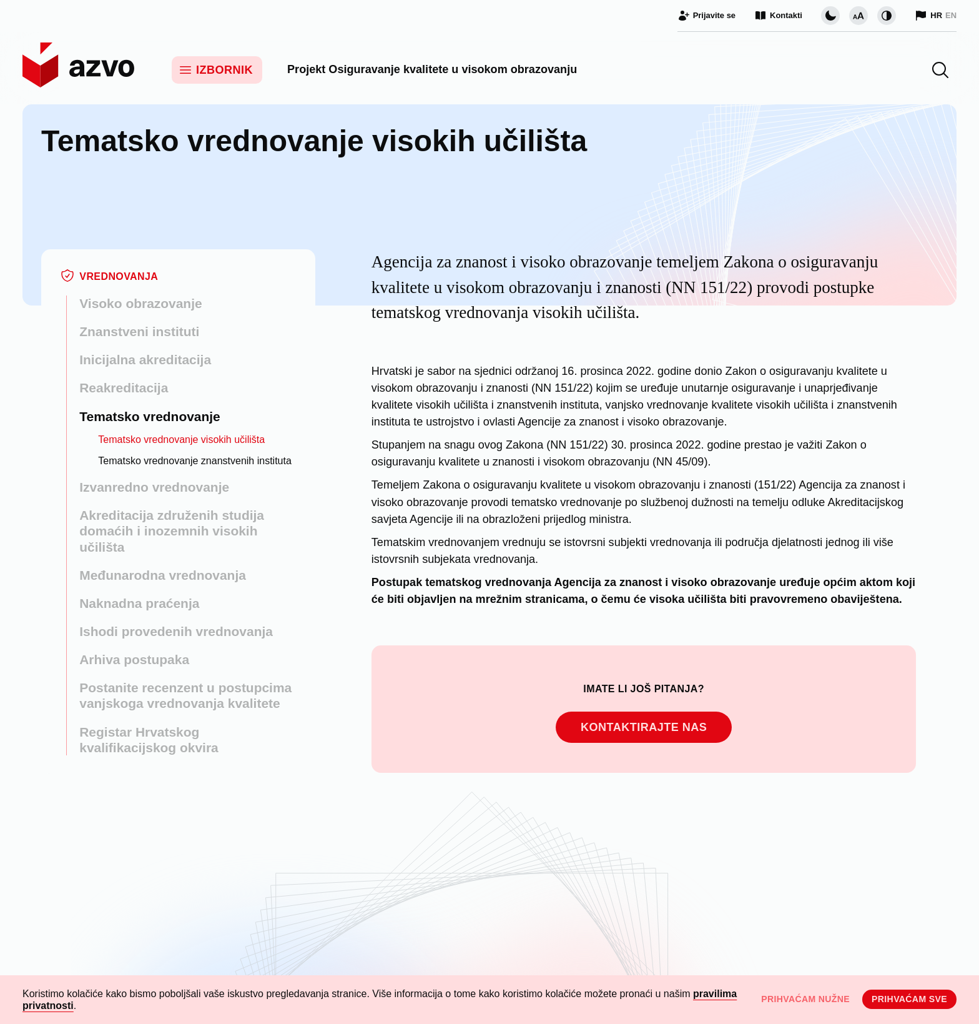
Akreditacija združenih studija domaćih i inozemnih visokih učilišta (171, 531)
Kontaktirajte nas (644, 727)
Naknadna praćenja (139, 603)
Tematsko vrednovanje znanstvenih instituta (195, 460)
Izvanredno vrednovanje (154, 487)
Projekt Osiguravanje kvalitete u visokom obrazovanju (432, 69)
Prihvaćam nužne (805, 999)
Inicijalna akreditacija (145, 359)
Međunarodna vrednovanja (162, 575)
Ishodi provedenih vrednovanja (176, 631)
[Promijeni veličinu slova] (858, 15)
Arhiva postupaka (134, 659)
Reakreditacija (123, 387)
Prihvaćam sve (909, 999)
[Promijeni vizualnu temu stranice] (830, 15)
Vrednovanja (118, 276)
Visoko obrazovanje (140, 303)
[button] (940, 70)
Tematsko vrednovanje (149, 416)
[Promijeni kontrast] (886, 15)
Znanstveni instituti (139, 331)
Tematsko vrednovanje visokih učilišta (181, 439)
